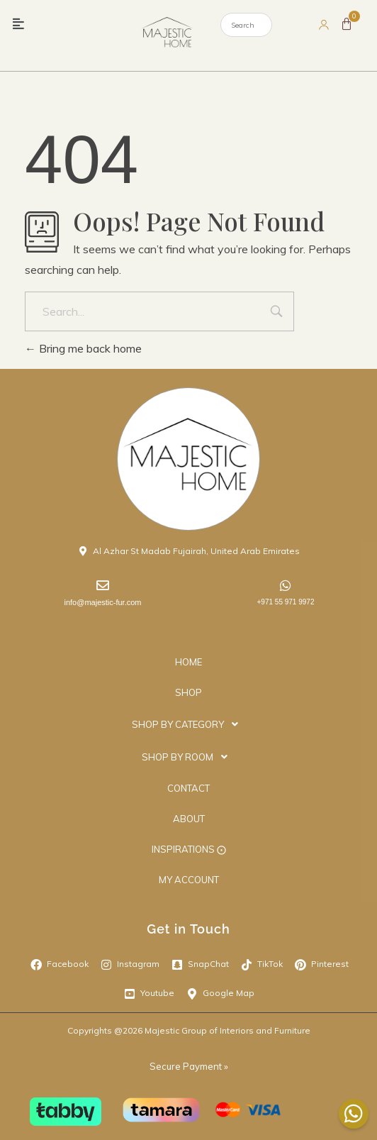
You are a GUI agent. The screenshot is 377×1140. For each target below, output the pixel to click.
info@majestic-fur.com (103, 602)
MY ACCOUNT (189, 879)
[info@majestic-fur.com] (102, 585)
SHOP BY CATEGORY (189, 724)
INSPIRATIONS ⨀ (189, 849)
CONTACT (188, 788)
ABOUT (189, 818)
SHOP (188, 692)
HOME (188, 662)
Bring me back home (83, 348)
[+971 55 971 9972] (285, 585)
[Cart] (346, 24)
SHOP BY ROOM (188, 757)
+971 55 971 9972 (286, 602)
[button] (19, 24)
